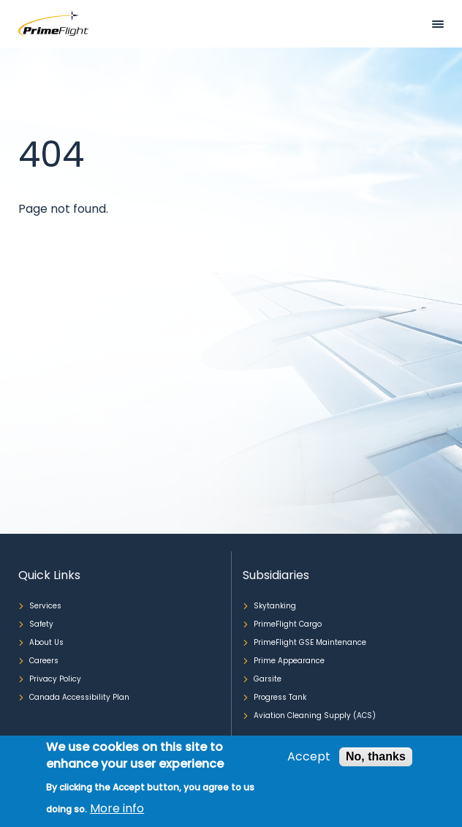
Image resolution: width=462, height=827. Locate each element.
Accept (308, 757)
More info (117, 809)
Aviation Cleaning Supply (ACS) (315, 715)
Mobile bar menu (438, 24)
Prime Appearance (289, 660)
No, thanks (376, 756)
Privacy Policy (55, 678)
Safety (41, 624)
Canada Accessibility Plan (79, 697)
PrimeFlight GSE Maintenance (310, 642)
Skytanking (275, 605)
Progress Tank (280, 697)
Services (45, 605)
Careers (43, 660)
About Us (46, 642)
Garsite (267, 678)
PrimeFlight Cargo (288, 624)
